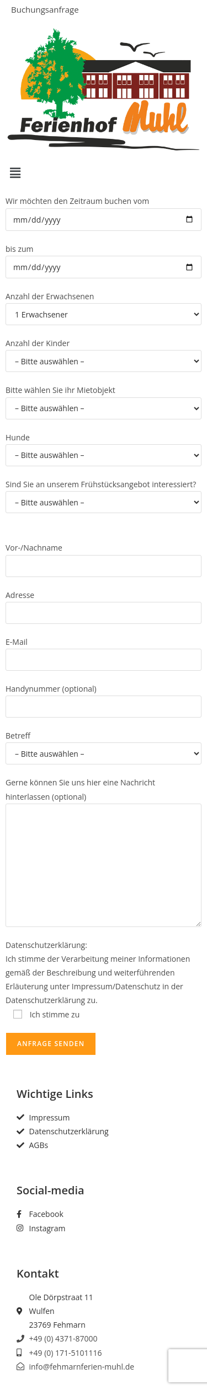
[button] (103, 172)
